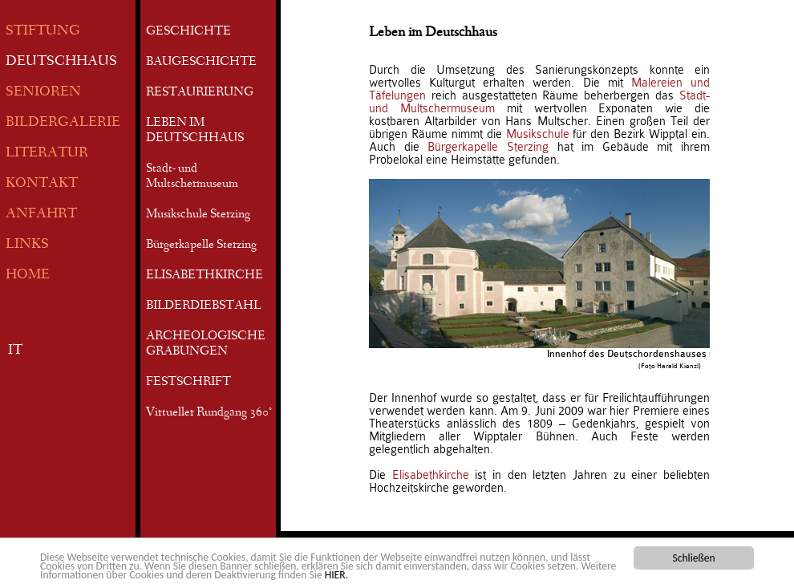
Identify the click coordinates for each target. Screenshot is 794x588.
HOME (28, 275)
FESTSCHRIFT (188, 382)
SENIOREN (43, 92)
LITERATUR (47, 153)
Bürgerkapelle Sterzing (201, 245)
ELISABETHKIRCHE (204, 276)
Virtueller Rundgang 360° (209, 413)
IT (15, 351)
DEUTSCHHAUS (61, 62)
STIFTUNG (43, 32)
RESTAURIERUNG (199, 93)
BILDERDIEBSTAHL (203, 306)
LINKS (27, 245)
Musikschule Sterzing (198, 215)
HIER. (336, 575)
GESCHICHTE (188, 32)
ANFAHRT (41, 214)
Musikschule (537, 134)
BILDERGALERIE (63, 123)
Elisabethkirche (430, 474)
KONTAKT (42, 184)
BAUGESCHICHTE (201, 62)
